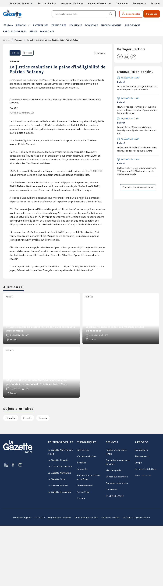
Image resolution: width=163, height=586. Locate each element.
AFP (16, 168)
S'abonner (151, 13)
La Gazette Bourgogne (59, 552)
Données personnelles (59, 577)
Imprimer (100, 53)
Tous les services (115, 556)
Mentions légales (22, 577)
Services (155, 3)
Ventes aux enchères (117, 537)
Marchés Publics (47, 3)
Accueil (6, 40)
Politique (75, 25)
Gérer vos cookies (110, 577)
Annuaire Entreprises (99, 3)
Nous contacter (143, 535)
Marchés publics (114, 530)
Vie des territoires (86, 516)
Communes (122, 3)
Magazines (47, 31)
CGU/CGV (39, 577)
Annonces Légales (19, 3)
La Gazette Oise (56, 539)
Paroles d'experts (14, 31)
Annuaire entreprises (117, 543)
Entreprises (40, 25)
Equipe (138, 523)
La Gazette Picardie (58, 520)
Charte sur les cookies (86, 577)
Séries (33, 31)
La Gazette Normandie (59, 533)
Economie (91, 25)
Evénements (139, 3)
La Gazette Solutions (145, 529)
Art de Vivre (132, 25)
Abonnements (142, 516)
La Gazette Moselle (58, 545)
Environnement (111, 25)
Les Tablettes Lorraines (60, 526)
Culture (81, 558)
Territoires (58, 25)
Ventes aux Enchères (72, 3)
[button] (8, 25)
